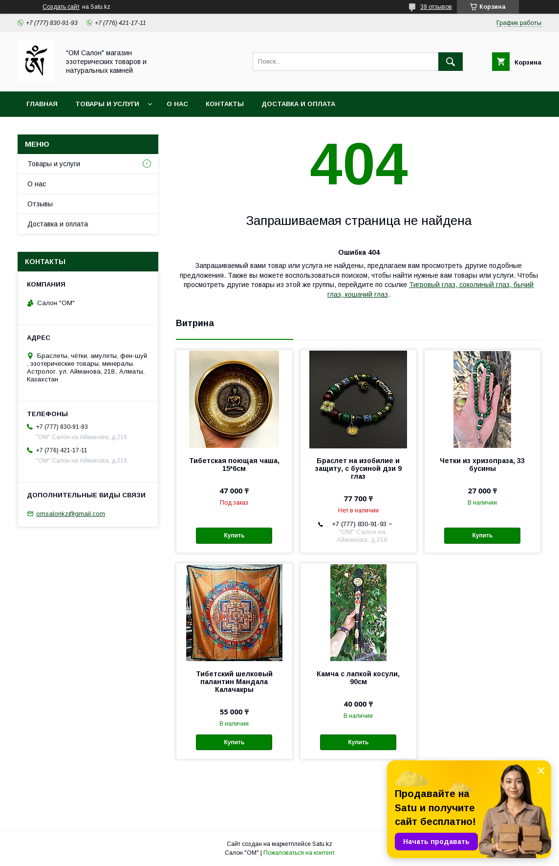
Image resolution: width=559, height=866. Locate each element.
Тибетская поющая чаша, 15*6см (234, 464)
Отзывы (40, 204)
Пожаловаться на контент (299, 852)
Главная (42, 104)
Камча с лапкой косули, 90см (358, 678)
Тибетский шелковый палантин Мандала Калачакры (234, 681)
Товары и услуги (107, 104)
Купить (234, 535)
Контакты (225, 104)
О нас (177, 104)
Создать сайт (61, 6)
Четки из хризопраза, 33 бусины (482, 464)
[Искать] (450, 61)
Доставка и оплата (298, 104)
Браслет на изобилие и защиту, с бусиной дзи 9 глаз (358, 468)
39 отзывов (436, 6)
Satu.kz (322, 844)
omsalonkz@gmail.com (70, 513)
